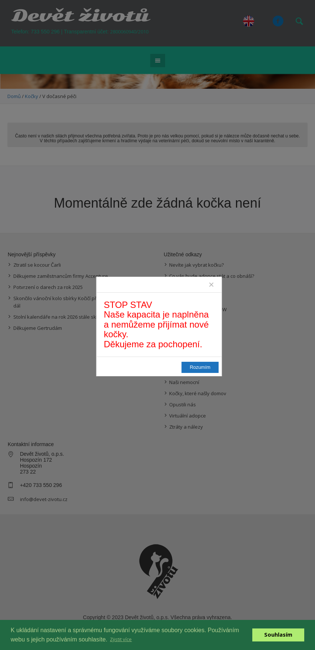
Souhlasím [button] (278, 634)
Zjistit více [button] (121, 639)
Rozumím (195, 371)
